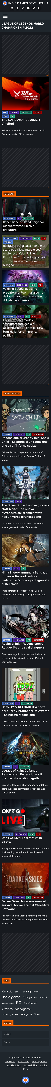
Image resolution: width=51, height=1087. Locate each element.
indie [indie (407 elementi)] (35, 991)
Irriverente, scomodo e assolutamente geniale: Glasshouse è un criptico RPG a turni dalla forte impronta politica (24, 327)
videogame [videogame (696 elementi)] (23, 1009)
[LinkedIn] (39, 8)
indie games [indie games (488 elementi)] (30, 997)
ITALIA (7, 1042)
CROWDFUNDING (10, 238)
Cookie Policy (14, 1065)
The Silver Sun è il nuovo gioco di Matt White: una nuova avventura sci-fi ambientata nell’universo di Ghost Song (25, 511)
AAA (4, 112)
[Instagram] (23, 8)
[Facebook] (17, 8)
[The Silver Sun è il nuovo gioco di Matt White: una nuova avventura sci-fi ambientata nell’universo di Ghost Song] (25, 482)
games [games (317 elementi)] (17, 992)
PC (12, 116)
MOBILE (38, 112)
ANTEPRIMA (8, 285)
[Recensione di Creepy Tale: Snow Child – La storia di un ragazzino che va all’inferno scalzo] (25, 415)
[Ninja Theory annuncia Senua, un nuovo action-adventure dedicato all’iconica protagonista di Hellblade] (25, 550)
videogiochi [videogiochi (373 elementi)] (26, 1014)
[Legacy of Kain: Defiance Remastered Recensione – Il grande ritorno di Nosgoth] (25, 748)
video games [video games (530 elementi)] (10, 1014)
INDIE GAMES (26, 112)
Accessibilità (30, 1065)
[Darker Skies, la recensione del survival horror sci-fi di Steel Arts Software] (25, 879)
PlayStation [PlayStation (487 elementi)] (30, 1003)
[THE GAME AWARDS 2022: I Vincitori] (25, 93)
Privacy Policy (39, 1061)
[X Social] (12, 8)
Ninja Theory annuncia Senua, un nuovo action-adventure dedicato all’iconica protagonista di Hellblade (25, 578)
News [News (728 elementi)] (43, 997)
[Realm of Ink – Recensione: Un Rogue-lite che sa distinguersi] (25, 621)
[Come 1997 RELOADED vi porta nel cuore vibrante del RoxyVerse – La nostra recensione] (25, 684)
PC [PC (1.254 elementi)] (18, 1002)
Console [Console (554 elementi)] (7, 991)
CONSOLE (13, 112)
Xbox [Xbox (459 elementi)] (37, 1014)
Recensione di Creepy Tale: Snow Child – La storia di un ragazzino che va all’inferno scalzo (25, 441)
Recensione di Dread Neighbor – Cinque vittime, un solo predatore (25, 226)
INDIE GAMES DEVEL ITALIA (28, 3)
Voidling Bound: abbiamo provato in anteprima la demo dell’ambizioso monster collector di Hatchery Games (25, 294)
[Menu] (5, 16)
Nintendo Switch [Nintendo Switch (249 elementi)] (7, 1003)
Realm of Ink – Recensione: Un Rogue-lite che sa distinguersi (23, 645)
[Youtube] (28, 8)
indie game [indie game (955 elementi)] (11, 997)
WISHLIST (8, 242)
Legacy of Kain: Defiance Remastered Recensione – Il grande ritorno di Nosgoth (22, 774)
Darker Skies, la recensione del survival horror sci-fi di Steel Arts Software (25, 905)
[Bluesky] (33, 8)
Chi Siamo (10, 1061)
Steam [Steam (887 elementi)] (7, 1009)
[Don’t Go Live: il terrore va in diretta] (25, 815)
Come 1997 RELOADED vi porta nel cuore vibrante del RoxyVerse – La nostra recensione (25, 711)
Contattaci (23, 1061)
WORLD (7, 1034)
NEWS (5, 116)
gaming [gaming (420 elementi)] (27, 991)
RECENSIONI (28, 218)
